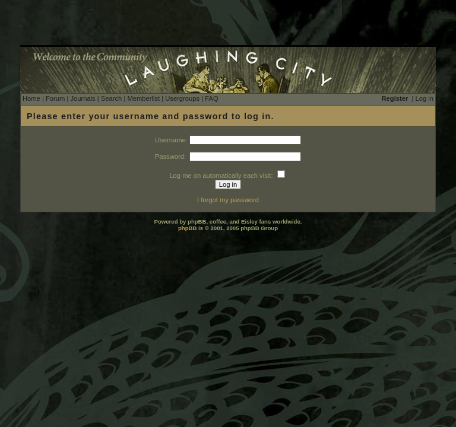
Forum (55, 98)
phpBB (187, 228)
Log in (424, 98)
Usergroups (182, 98)
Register (395, 98)
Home (31, 98)
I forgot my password (228, 199)
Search (111, 98)
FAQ (211, 98)
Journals (82, 98)
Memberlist (143, 98)
